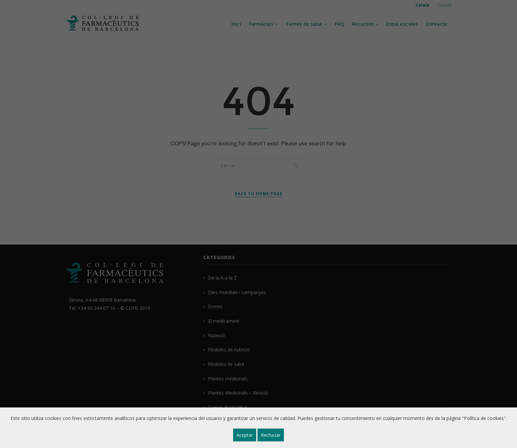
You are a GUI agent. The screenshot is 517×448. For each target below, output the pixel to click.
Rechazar (271, 435)
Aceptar (244, 435)
